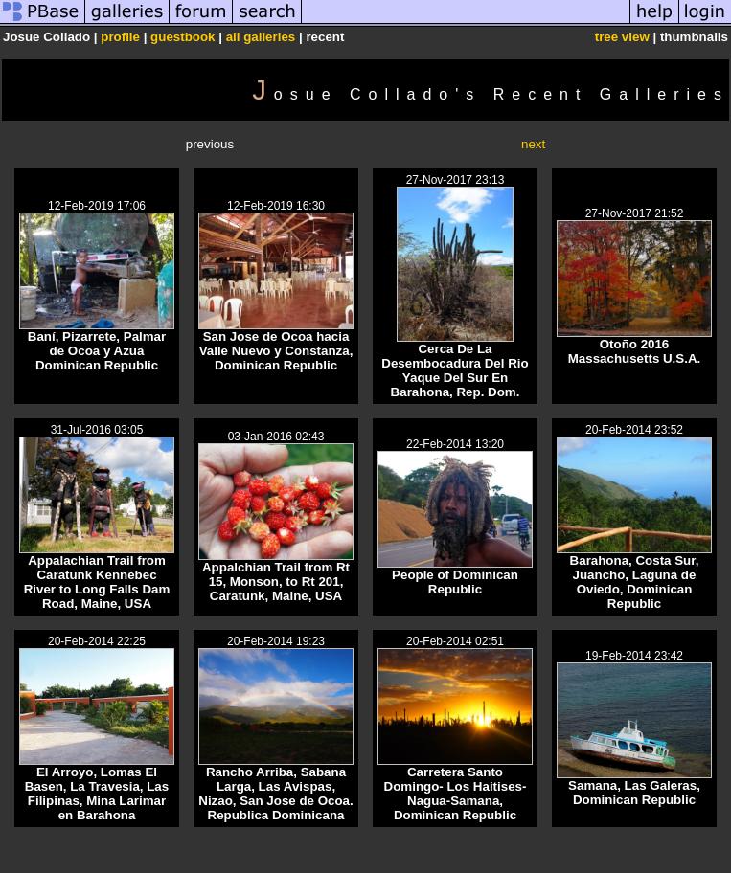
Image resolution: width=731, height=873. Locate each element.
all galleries (261, 37)
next (533, 144)
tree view (622, 37)
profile (120, 37)
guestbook (182, 37)
